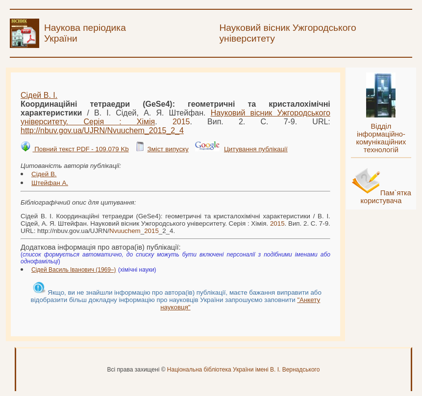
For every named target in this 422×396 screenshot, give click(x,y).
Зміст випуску (167, 149)
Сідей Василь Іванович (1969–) (73, 269)
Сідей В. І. (39, 95)
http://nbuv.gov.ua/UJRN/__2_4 (102, 130)
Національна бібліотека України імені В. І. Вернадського (243, 369)
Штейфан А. (49, 182)
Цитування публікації (256, 149)
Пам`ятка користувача (385, 197)
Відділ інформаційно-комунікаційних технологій (381, 138)
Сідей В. (44, 174)
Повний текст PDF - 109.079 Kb (80, 149)
